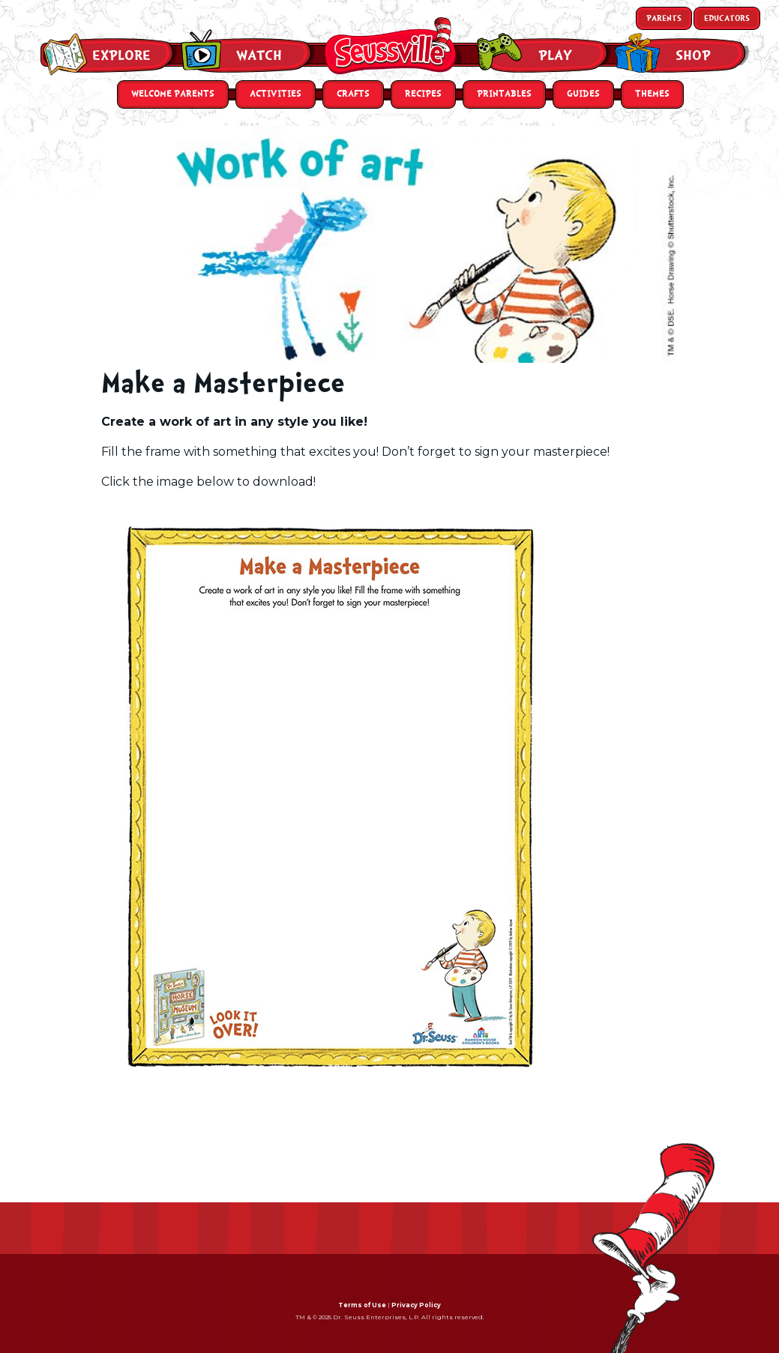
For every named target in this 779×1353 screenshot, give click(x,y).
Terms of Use (362, 1305)
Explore (121, 55)
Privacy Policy (416, 1305)
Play (555, 55)
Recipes (423, 94)
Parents (664, 18)
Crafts (353, 94)
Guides (583, 94)
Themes (652, 94)
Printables (504, 94)
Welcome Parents (172, 94)
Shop (693, 55)
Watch (259, 55)
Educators (727, 18)
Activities (275, 94)
